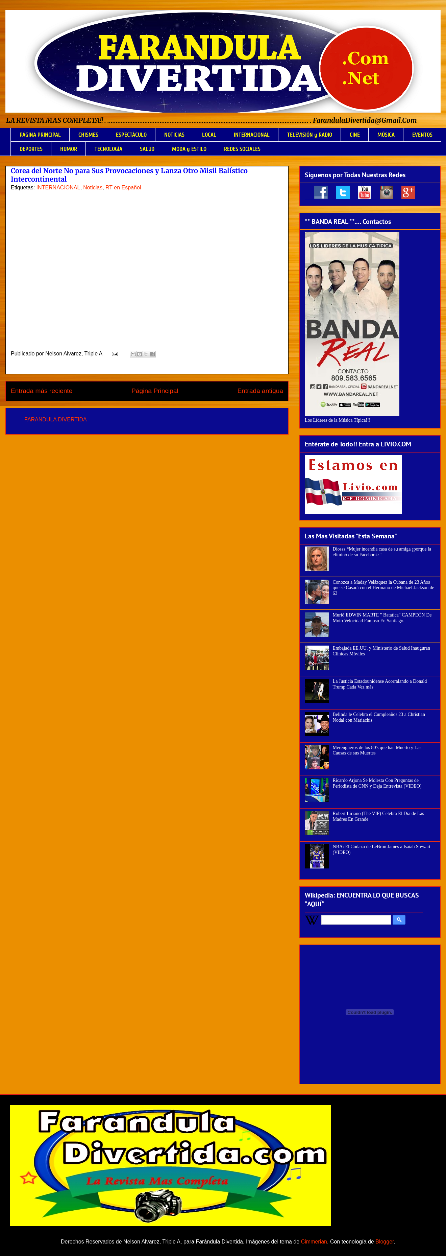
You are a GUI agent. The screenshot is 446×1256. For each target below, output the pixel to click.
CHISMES (88, 135)
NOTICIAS (174, 135)
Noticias (92, 187)
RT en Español (123, 187)
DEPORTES (31, 149)
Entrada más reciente (41, 390)
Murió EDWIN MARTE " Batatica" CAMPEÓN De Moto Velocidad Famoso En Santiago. (382, 617)
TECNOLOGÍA (108, 149)
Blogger (384, 1242)
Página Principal (154, 390)
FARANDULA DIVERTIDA (55, 419)
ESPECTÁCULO (131, 135)
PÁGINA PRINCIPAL (40, 135)
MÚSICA (386, 135)
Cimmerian (314, 1242)
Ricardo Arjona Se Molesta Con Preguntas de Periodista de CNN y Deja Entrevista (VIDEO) (377, 783)
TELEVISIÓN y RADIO (309, 135)
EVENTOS (422, 135)
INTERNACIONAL (252, 135)
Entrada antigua (260, 390)
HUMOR (68, 149)
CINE (355, 135)
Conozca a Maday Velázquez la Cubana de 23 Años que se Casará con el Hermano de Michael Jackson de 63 (384, 588)
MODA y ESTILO (189, 149)
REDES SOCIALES (242, 149)
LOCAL (209, 135)
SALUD (147, 149)
